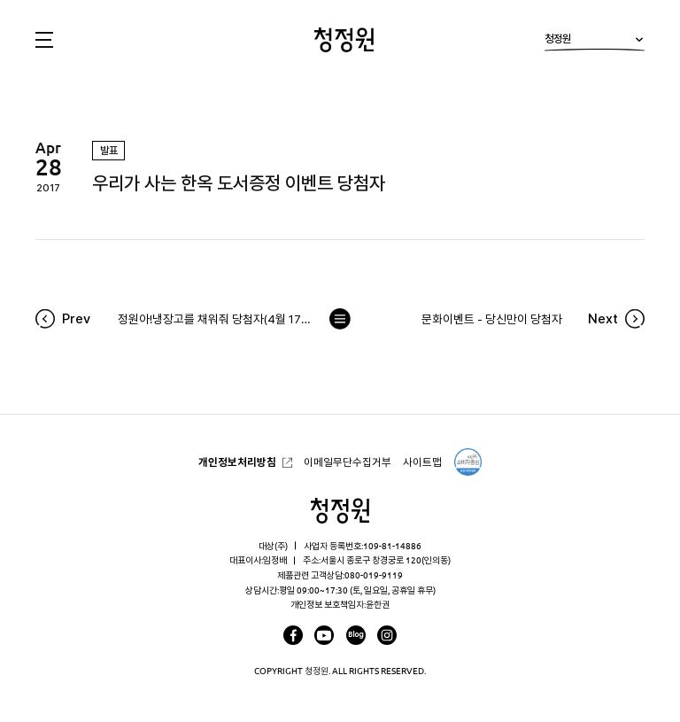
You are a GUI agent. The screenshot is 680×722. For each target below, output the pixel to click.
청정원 (595, 42)
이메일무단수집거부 (347, 462)
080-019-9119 (373, 575)
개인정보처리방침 (237, 462)
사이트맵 (422, 462)
